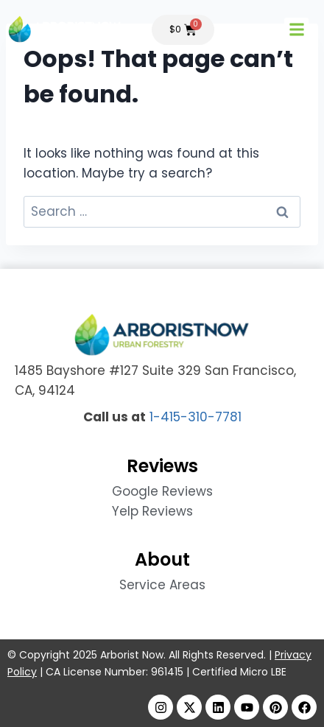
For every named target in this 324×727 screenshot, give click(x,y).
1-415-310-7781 (195, 417)
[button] (296, 30)
